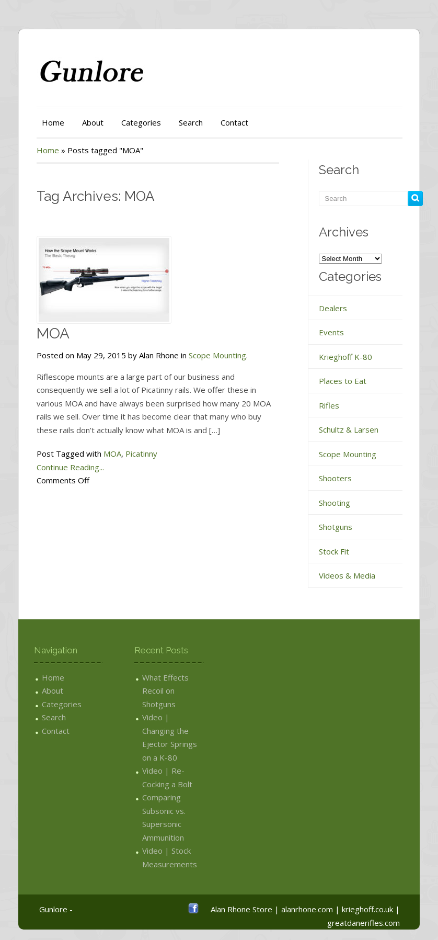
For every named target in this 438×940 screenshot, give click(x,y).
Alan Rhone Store (241, 909)
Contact (234, 122)
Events (331, 332)
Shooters (335, 478)
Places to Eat (342, 381)
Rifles (329, 405)
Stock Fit (334, 551)
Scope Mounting (217, 355)
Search (191, 122)
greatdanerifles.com (363, 923)
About (92, 122)
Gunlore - (56, 909)
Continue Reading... (70, 467)
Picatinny (141, 453)
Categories (141, 122)
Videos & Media (347, 575)
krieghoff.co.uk (367, 909)
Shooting (334, 502)
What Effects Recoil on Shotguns (165, 690)
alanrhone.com (307, 909)
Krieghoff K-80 (345, 357)
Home (53, 122)
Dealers (333, 308)
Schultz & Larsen (348, 429)
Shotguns (335, 527)
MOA (53, 333)
